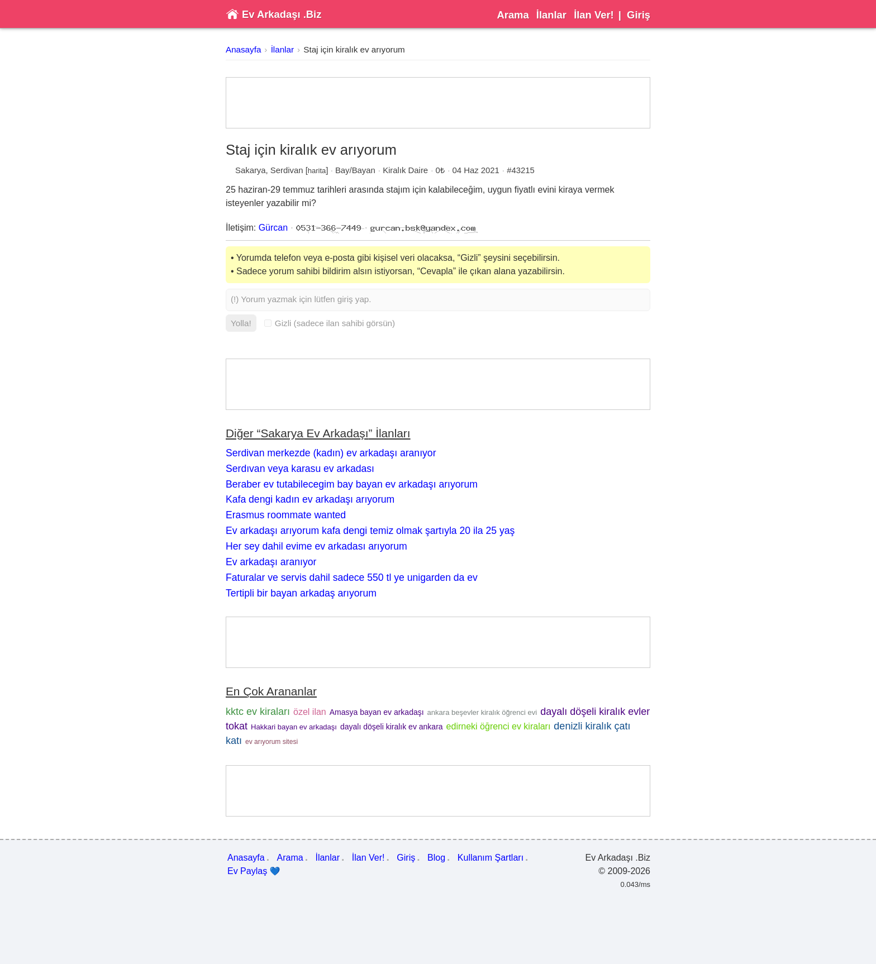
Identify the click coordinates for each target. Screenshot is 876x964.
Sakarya (250, 170)
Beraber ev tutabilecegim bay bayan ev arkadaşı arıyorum (352, 484)
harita (317, 170)
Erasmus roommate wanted (286, 515)
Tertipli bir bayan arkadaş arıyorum (301, 593)
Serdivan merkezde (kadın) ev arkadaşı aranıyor (331, 453)
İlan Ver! (594, 15)
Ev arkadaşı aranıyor (271, 561)
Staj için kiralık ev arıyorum (353, 49)
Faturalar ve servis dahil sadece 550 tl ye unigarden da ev (352, 577)
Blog (436, 857)
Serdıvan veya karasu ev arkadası (300, 468)
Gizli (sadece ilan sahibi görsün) (329, 323)
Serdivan (286, 170)
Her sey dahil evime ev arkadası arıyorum (316, 546)
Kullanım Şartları (490, 857)
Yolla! (241, 323)
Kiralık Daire (405, 170)
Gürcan (273, 227)
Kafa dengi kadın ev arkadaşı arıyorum (310, 499)
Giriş (638, 15)
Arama (513, 15)
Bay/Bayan (355, 170)
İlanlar (551, 15)
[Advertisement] (438, 103)
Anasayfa (243, 49)
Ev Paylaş (253, 871)
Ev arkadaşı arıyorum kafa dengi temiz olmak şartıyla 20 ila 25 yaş (370, 530)
